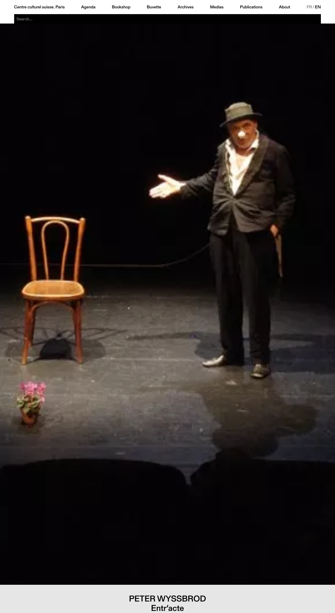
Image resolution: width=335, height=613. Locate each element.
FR (309, 7)
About (284, 7)
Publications (251, 7)
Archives (185, 7)
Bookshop (121, 7)
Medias (217, 7)
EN (318, 7)
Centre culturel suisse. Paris (39, 7)
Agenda (88, 7)
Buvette (154, 7)
